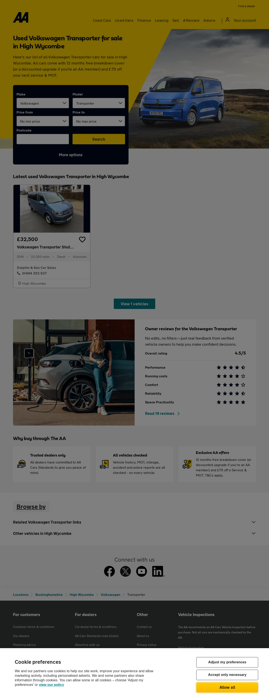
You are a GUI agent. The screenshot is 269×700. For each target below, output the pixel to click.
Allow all (227, 687)
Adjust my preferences (227, 662)
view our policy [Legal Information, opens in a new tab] (51, 685)
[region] (134, 674)
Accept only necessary (227, 675)
